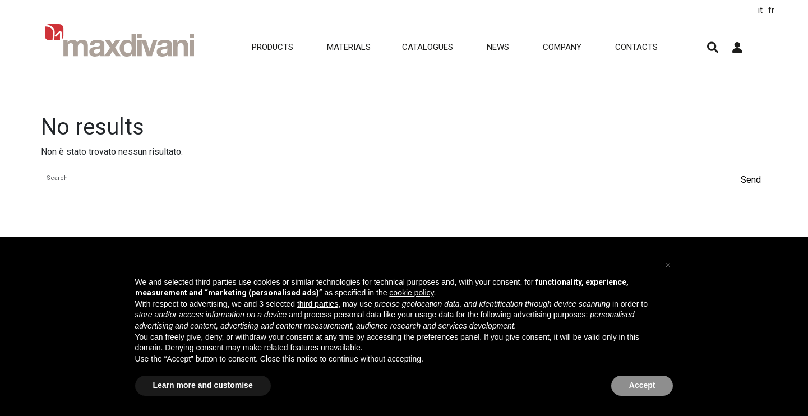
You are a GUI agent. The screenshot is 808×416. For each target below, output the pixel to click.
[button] (668, 263)
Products (272, 47)
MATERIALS (349, 47)
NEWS (498, 47)
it (760, 10)
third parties (317, 303)
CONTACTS (636, 47)
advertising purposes (549, 314)
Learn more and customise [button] (203, 385)
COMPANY (562, 47)
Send (751, 179)
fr (771, 10)
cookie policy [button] (411, 292)
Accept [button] (642, 385)
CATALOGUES (427, 47)
